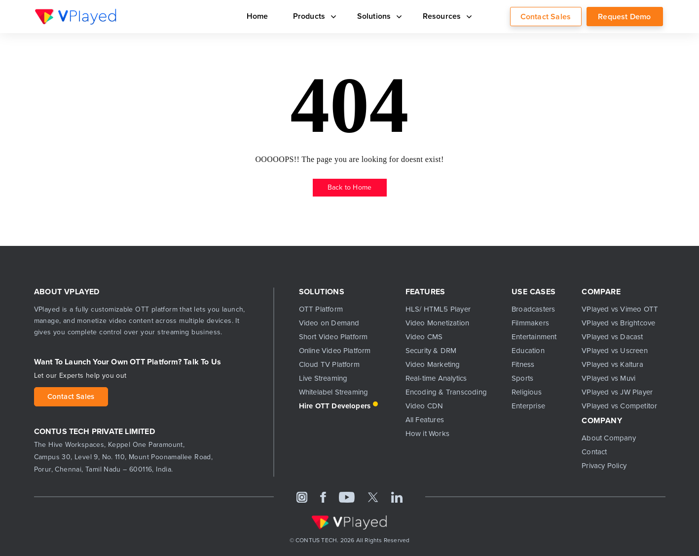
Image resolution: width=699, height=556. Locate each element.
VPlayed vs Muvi (608, 378)
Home (257, 16)
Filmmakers (530, 323)
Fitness (523, 364)
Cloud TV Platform (329, 364)
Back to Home (349, 187)
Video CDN (424, 405)
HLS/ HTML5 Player (438, 309)
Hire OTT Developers (335, 405)
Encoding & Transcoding (446, 392)
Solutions (377, 16)
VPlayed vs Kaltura (612, 364)
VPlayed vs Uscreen (615, 350)
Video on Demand (329, 323)
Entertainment (534, 336)
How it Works (427, 433)
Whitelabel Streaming (333, 392)
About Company (609, 438)
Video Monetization (437, 323)
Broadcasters (533, 309)
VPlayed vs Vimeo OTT (620, 309)
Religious (527, 392)
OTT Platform (321, 309)
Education (528, 350)
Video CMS (424, 336)
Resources (445, 16)
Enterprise (528, 405)
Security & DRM (431, 350)
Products (312, 16)
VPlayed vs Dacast (612, 336)
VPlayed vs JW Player (617, 392)
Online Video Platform (335, 350)
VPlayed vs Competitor (619, 405)
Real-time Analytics (436, 378)
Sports (522, 378)
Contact (594, 451)
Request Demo (624, 16)
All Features (424, 419)
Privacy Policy (604, 465)
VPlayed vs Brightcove (618, 323)
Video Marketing (432, 364)
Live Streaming (323, 378)
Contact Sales (545, 16)
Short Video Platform (333, 336)
